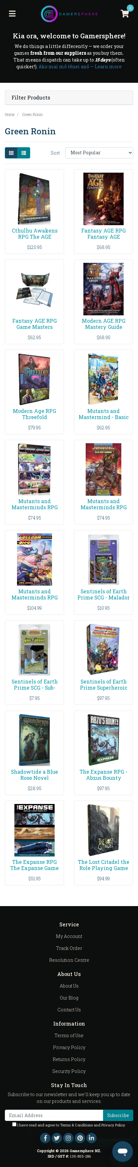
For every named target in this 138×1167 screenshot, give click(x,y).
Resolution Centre (69, 960)
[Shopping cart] (124, 13)
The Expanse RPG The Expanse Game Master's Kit (34, 867)
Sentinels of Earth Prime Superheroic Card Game (103, 687)
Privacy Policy (69, 1047)
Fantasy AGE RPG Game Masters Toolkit (34, 326)
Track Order (69, 948)
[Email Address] (54, 1115)
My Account (69, 936)
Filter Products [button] (31, 98)
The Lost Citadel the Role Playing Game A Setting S (103, 867)
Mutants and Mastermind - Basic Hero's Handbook (104, 416)
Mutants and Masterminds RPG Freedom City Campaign (35, 600)
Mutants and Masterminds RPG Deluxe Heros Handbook (104, 510)
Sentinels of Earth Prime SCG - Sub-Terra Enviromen (35, 687)
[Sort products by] (99, 152)
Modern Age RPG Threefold (34, 413)
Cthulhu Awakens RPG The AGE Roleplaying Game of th (34, 239)
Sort (55, 153)
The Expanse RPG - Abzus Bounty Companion (103, 777)
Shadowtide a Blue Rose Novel (34, 774)
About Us (69, 986)
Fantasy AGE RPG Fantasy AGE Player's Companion (103, 236)
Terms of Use (69, 1035)
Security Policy (69, 1071)
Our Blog (69, 998)
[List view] (23, 152)
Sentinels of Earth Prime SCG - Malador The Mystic (103, 597)
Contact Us (69, 1010)
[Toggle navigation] (12, 13)
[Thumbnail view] (11, 152)
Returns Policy (69, 1059)
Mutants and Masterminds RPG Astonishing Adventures (35, 510)
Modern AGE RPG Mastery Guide (103, 323)
